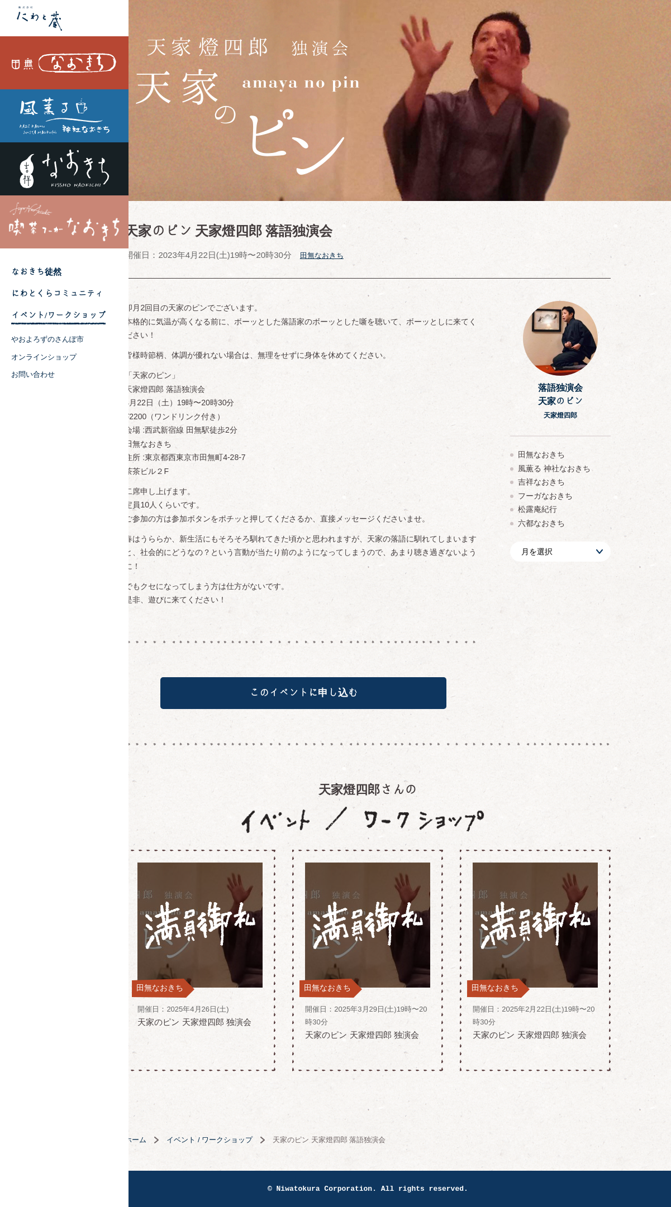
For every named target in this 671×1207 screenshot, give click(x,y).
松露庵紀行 (569, 509)
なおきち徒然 (36, 271)
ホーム (168, 1147)
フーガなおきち (577, 495)
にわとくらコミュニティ (57, 293)
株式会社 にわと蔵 (64, 18)
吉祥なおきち (64, 168)
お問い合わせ (33, 374)
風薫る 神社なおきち (64, 115)
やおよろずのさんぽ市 (47, 339)
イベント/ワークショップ (58, 315)
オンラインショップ (44, 357)
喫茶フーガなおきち (64, 221)
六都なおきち (573, 523)
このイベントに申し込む (335, 696)
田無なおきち (64, 62)
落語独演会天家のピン (592, 401)
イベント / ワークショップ (241, 1147)
